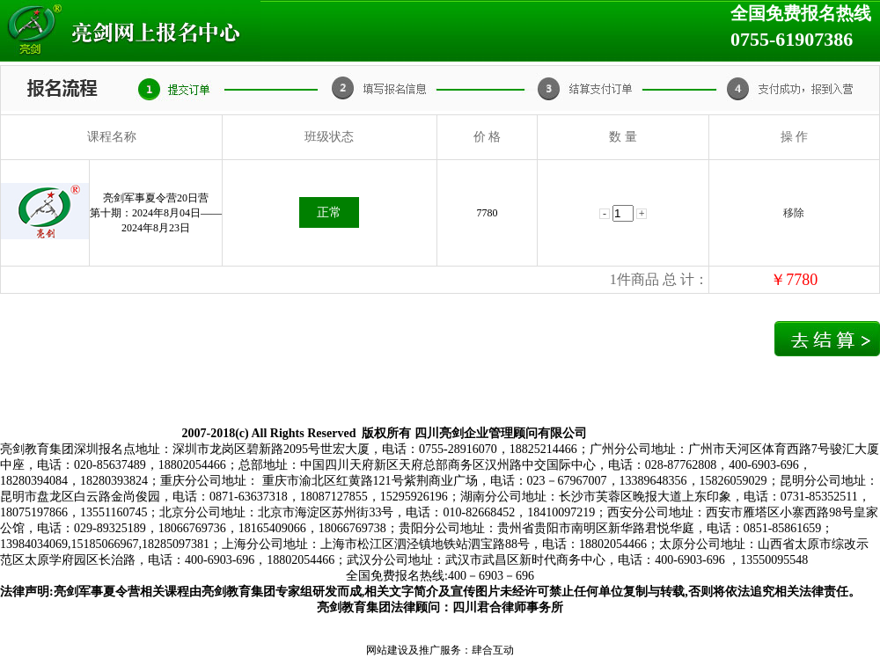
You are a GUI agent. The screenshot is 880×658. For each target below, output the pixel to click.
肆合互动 (493, 650)
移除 (793, 213)
